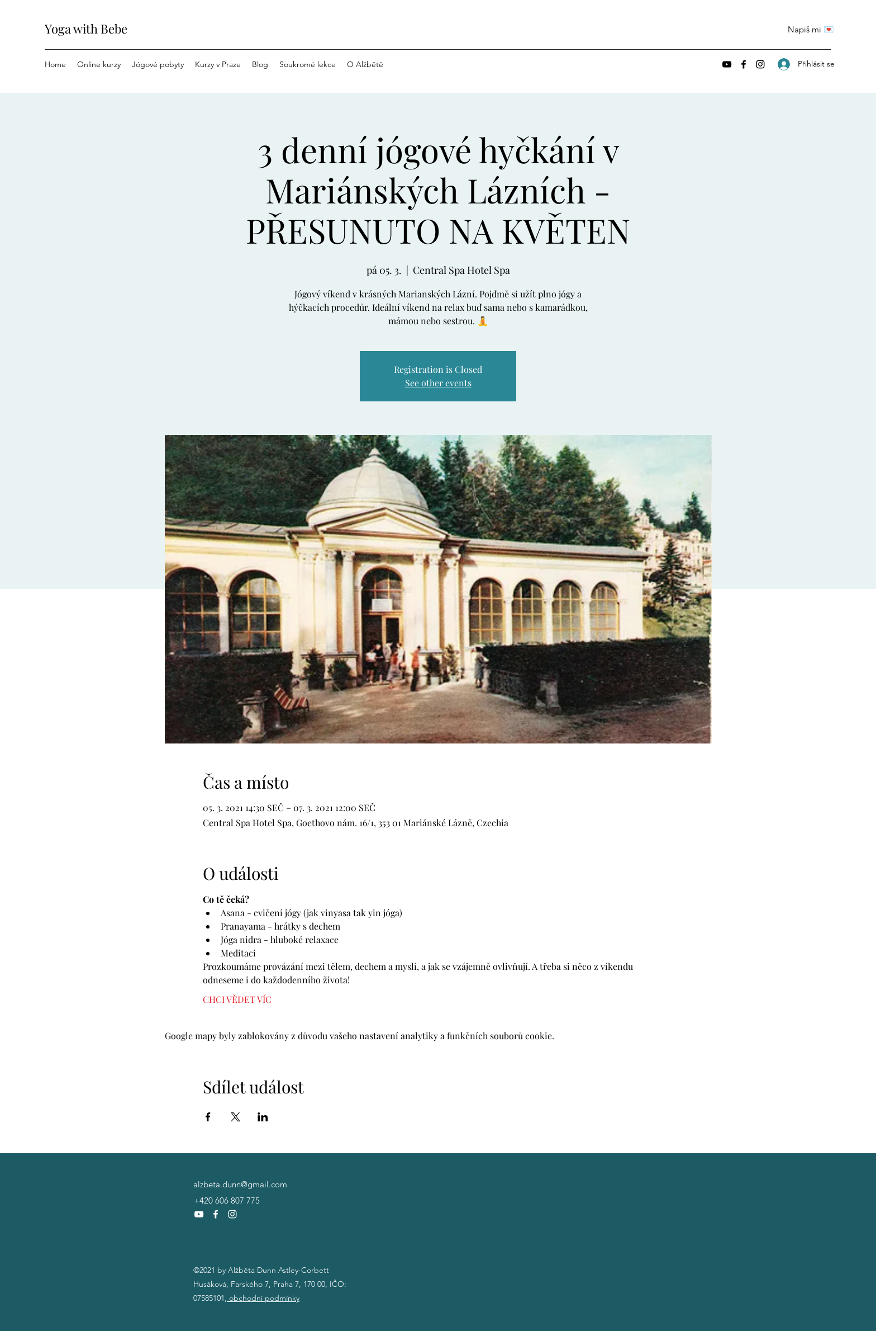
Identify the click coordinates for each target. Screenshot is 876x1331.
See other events (438, 383)
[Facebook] (743, 64)
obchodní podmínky (263, 1298)
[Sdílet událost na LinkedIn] (263, 1116)
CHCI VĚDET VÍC (237, 999)
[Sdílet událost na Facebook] (208, 1116)
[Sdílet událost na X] (235, 1116)
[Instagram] (760, 64)
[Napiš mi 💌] (811, 29)
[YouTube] (726, 64)
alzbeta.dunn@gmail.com (240, 1184)
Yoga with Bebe (86, 28)
